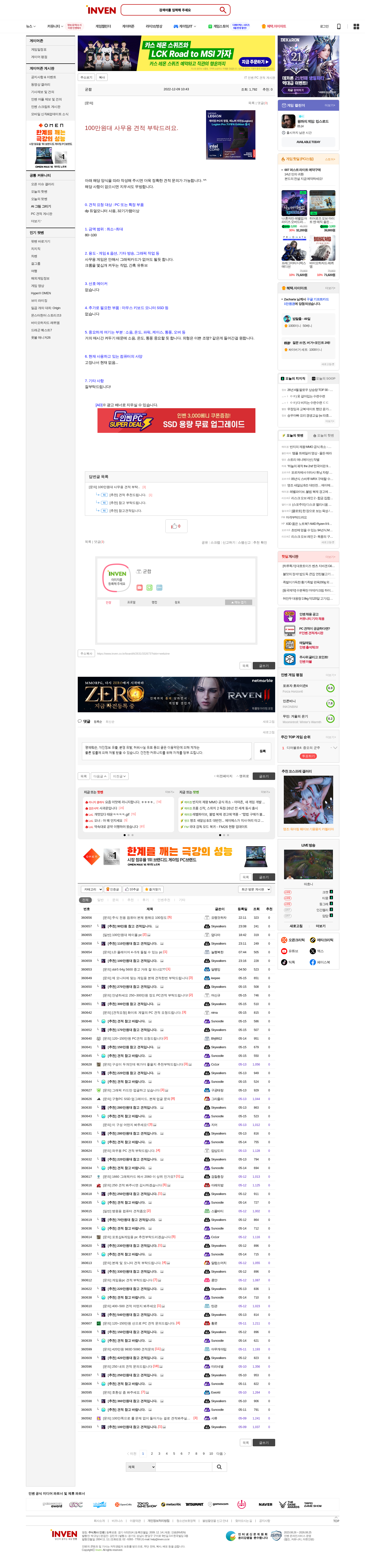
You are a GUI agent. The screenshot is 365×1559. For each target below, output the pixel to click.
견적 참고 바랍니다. (127, 1021)
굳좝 (86, 89)
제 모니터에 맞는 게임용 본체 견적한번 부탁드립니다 (145, 978)
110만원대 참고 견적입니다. (132, 943)
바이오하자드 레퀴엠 (45, 322)
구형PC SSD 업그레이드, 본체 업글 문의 (136, 1099)
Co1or (215, 1064)
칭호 (177, 602)
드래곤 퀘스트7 (41, 330)
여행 (34, 271)
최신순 (110, 721)
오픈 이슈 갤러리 (42, 184)
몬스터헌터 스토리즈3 (46, 315)
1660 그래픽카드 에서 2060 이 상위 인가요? (139, 1176)
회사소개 (99, 1520)
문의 (115, 900)
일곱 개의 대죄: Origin (45, 308)
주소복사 (86, 653)
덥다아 (215, 935)
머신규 (215, 995)
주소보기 (86, 77)
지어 (214, 1125)
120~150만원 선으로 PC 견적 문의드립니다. (139, 1323)
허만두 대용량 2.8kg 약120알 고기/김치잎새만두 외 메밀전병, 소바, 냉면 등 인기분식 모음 (309, 598)
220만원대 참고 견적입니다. (132, 1159)
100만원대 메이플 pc (122, 935)
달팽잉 (215, 969)
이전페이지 (224, 776)
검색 (219, 1467)
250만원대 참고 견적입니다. (132, 1194)
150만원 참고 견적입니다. (131, 1047)
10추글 (134, 889)
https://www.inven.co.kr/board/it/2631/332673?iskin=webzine (133, 653)
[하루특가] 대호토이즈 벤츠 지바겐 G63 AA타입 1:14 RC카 (309, 566)
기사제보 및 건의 (42, 91)
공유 (205, 542)
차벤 (34, 256)
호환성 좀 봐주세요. (122, 1392)
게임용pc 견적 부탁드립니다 (128, 1280)
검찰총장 (217, 1176)
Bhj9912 (216, 1038)
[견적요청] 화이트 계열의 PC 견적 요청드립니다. (142, 1012)
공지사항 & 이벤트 (43, 77)
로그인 (324, 26)
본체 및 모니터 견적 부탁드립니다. (132, 1263)
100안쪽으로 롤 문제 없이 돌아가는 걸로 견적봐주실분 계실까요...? (156, 1418)
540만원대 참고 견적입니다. (132, 1315)
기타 (182, 900)
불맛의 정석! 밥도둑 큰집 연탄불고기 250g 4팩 (309, 574)
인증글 (114, 889)
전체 (85, 900)
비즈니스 (117, 1520)
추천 (130, 900)
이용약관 (135, 1520)
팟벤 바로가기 (40, 241)
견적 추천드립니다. (131, 495)
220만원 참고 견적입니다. (131, 1073)
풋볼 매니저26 (41, 337)
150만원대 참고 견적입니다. (132, 1332)
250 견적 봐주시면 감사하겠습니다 (132, 1185)
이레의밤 (217, 1185)
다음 (219, 1453)
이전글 (118, 776)
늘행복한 (217, 952)
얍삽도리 (217, 1151)
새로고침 (269, 721)
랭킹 (154, 602)
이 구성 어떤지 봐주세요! (125, 1125)
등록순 (98, 721)
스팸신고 (244, 542)
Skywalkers (218, 926)
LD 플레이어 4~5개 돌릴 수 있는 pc (133, 952)
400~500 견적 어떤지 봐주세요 (129, 1306)
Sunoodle (217, 1021)
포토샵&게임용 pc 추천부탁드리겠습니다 (137, 1237)
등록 (263, 751)
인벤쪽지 (139, 587)
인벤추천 (163, 900)
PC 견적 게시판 (41, 213)
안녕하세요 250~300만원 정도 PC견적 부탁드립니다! (145, 995)
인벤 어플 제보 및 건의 (46, 99)
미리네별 (217, 1366)
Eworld (215, 1392)
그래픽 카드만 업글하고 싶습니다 (131, 1090)
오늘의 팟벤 (39, 199)
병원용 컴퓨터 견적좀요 (124, 1211)
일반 (100, 900)
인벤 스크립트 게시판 (45, 106)
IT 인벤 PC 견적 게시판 (259, 77)
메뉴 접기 (238, 602)
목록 (251, 103)
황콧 (214, 1323)
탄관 (214, 1306)
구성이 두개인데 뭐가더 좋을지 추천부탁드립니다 (143, 1064)
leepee (215, 978)
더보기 (159, 587)
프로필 (131, 602)
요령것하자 (219, 917)
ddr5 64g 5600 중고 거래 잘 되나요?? (134, 969)
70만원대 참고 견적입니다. (132, 1220)
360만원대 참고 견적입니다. (132, 1401)
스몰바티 (217, 1211)
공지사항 (264, 1520)
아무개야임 (219, 1349)
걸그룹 (35, 263)
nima (214, 1012)
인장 (108, 603)
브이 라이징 (39, 300)
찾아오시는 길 (243, 1520)
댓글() (262, 103)
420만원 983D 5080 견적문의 (128, 1349)
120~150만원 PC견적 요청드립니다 (133, 1038)
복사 (102, 77)
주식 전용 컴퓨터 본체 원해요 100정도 (135, 917)
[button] (125, 835)
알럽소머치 (219, 1263)
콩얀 (214, 1280)
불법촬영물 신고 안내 (215, 1520)
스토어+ (330, 159)
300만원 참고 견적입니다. (131, 1004)
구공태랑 (217, 1090)
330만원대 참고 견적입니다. (132, 1271)
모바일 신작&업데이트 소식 (50, 114)
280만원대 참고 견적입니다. (132, 1107)
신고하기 (229, 542)
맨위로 (244, 776)
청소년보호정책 (185, 1520)
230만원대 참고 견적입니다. (132, 1245)
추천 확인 (260, 542)
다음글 (98, 776)
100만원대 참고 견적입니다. (132, 961)
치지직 (35, 248)
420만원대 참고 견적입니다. (132, 1358)
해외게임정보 (40, 278)
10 (211, 1453)
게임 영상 (37, 285)
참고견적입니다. (126, 511)
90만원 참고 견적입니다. (130, 926)
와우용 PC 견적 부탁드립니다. (129, 1151)
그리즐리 (217, 1099)
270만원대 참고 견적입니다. (132, 987)
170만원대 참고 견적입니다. (132, 1030)
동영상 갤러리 (40, 84)
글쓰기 (264, 877)
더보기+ (169, 792)
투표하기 (308, 756)
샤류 (214, 1418)
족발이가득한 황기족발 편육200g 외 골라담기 (309, 582)
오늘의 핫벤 (39, 191)
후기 (145, 900)
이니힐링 (149, 587)
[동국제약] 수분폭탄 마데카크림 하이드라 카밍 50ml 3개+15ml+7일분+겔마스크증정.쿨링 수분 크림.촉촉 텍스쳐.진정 (309, 590)
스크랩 (215, 542)
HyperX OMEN (41, 293)
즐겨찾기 (155, 889)
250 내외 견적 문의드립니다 (127, 1366)
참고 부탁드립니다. (128, 503)
